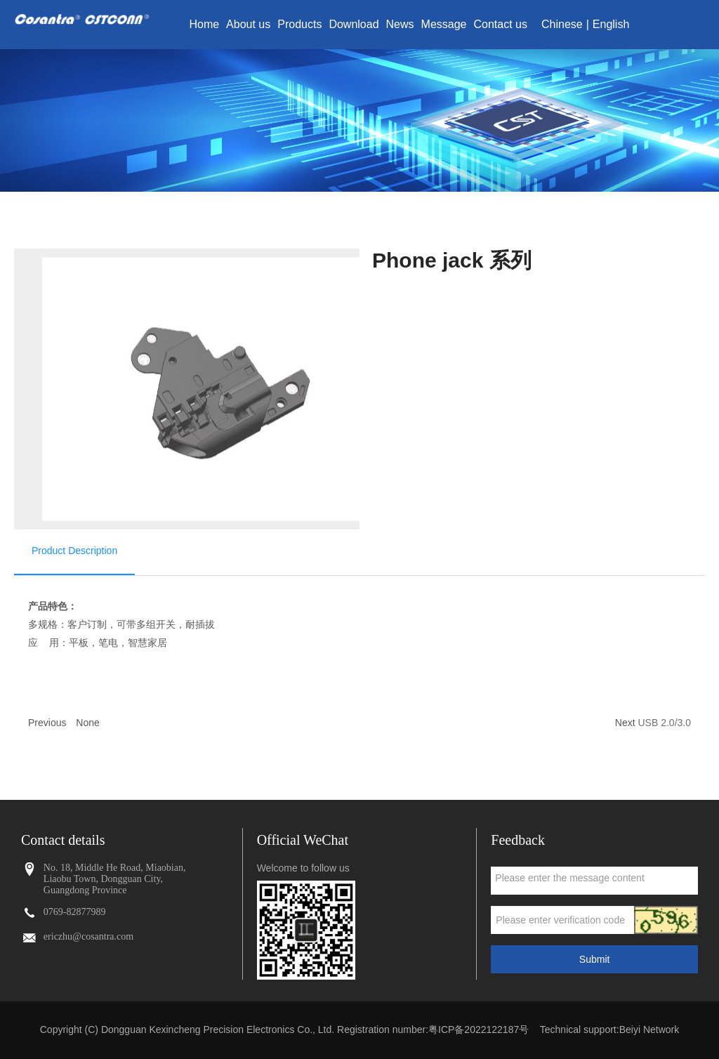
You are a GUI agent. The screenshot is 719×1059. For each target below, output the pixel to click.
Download (353, 24)
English (611, 24)
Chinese (562, 24)
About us (248, 24)
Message (444, 24)
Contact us (500, 24)
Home (204, 24)
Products (299, 24)
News (400, 24)
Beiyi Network (649, 1029)
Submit (594, 959)
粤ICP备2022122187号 (478, 1029)
